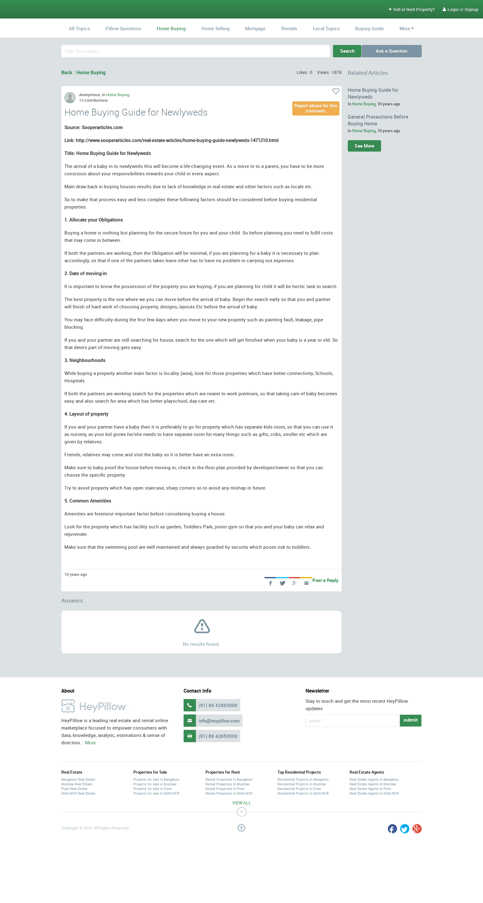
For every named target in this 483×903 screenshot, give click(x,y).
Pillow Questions (123, 28)
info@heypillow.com (219, 721)
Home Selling (215, 28)
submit (411, 720)
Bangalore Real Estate (78, 779)
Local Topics (326, 28)
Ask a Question (393, 51)
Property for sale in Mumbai (155, 784)
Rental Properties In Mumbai (227, 784)
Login (451, 9)
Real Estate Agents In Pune (370, 788)
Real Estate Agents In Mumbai (373, 784)
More (405, 28)
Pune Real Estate (74, 788)
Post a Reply (325, 580)
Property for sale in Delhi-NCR (156, 793)
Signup (471, 9)
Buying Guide (369, 28)
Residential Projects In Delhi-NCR (303, 793)
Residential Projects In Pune (299, 788)
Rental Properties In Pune (225, 788)
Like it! (335, 91)
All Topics (79, 28)
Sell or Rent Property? (412, 9)
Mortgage (255, 28)
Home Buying (171, 28)
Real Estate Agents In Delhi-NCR (374, 793)
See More (364, 146)
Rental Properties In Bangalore (228, 779)
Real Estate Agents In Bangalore (374, 779)
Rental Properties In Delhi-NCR (228, 793)
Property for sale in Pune (152, 788)
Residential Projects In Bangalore (303, 779)
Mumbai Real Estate (76, 784)
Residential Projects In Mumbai (302, 784)
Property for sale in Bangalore (156, 779)
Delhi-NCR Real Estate (78, 793)
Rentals (289, 28)
